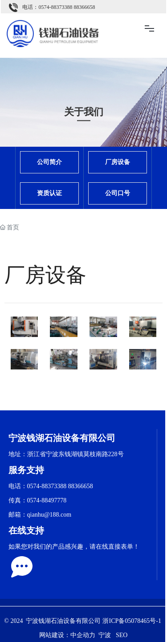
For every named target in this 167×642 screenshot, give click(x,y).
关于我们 (83, 111)
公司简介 (49, 162)
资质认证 (49, 193)
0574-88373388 (55, 7)
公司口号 (117, 193)
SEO (121, 635)
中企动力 (82, 635)
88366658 (83, 7)
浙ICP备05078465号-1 (131, 621)
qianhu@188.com (49, 514)
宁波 (104, 635)
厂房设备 (117, 162)
